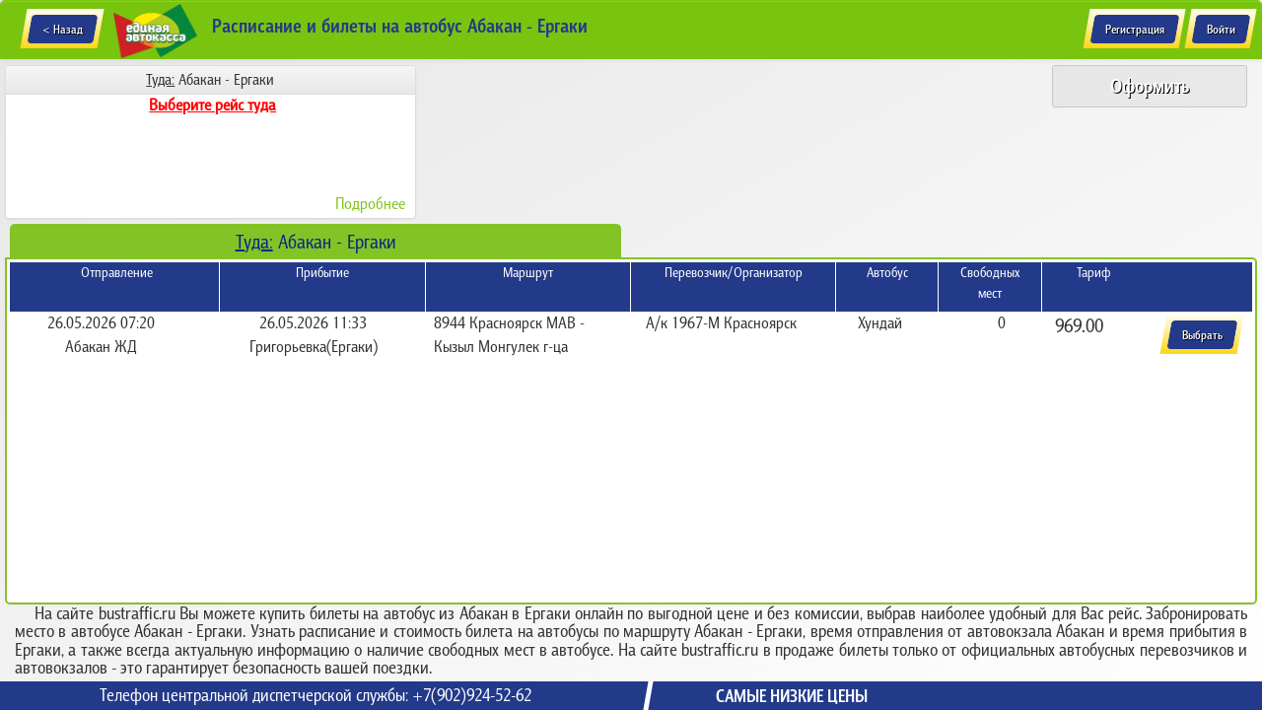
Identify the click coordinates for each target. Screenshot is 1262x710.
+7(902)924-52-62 (471, 695)
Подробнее (370, 203)
